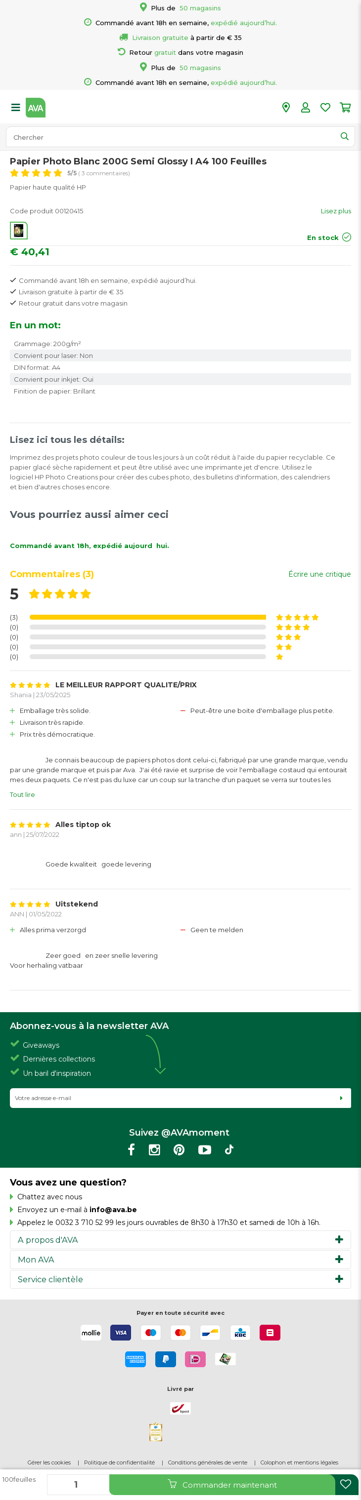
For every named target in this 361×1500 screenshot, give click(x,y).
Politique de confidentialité (119, 1462)
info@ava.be (113, 1209)
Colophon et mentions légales (299, 1462)
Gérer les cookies (49, 1462)
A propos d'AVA (48, 1240)
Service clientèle (50, 1279)
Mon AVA (36, 1259)
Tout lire (22, 794)
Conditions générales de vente (207, 1462)
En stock (323, 237)
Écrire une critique (319, 574)
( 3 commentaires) (98, 173)
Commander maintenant (222, 1484)
